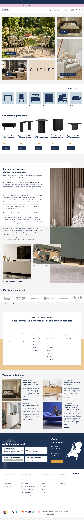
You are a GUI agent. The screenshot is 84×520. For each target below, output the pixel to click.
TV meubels (44, 499)
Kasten (43, 487)
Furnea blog (8, 487)
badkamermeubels (7, 200)
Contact (7, 477)
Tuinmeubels (29, 10)
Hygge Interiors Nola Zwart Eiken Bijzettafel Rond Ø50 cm (41, 136)
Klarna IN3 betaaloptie (60, 5)
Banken (43, 484)
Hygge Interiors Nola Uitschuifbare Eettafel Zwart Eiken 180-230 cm (73, 136)
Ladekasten (49, 353)
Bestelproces (8, 484)
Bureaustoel (36, 333)
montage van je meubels (9, 217)
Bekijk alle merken (8, 303)
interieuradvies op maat (10, 219)
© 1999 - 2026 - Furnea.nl (48, 515)
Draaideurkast (50, 333)
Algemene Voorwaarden (48, 512)
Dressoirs (49, 350)
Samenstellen (11, 336)
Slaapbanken (11, 341)
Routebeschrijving (59, 462)
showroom (15, 228)
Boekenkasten (50, 347)
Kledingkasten (50, 330)
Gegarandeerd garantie (26, 496)
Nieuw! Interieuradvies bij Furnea (42, 266)
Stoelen (43, 493)
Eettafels (23, 336)
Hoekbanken (11, 333)
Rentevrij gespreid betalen (28, 1)
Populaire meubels (46, 480)
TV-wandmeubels (68, 333)
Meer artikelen (51, 359)
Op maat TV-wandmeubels (70, 336)
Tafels (43, 490)
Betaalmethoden (24, 480)
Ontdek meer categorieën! (75, 88)
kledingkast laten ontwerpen (29, 200)
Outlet (43, 477)
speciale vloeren (37, 178)
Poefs (34, 347)
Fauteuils (35, 341)
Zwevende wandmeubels (52, 344)
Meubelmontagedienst (26, 499)
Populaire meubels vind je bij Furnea (13, 281)
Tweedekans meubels (39, 10)
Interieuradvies (24, 477)
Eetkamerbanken (11, 339)
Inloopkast (49, 341)
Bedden (43, 496)
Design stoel (36, 336)
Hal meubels (44, 502)
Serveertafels (24, 344)
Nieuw (23, 10)
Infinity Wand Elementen (69, 339)
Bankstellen (10, 330)
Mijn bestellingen (63, 480)
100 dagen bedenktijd (7, 1)
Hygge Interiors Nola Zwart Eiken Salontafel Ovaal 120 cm (8, 136)
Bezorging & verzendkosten (27, 490)
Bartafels (23, 330)
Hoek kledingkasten (51, 339)
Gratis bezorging (17, 1)
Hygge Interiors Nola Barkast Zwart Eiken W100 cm (57, 136)
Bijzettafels (24, 333)
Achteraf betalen (24, 484)
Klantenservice (79, 1)
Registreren (62, 477)
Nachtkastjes (50, 356)
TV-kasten (66, 330)
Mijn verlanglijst (63, 484)
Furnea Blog (48, 10)
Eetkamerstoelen (37, 339)
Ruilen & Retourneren (25, 493)
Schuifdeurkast (50, 336)
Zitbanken (35, 350)
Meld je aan (14, 460)
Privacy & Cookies (58, 512)
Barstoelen (35, 330)
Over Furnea (8, 480)
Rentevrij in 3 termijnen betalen (28, 487)
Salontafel (24, 339)
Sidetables (24, 341)
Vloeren (43, 505)
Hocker (35, 344)
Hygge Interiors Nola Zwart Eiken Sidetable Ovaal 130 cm (24, 136)
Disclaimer (65, 512)
